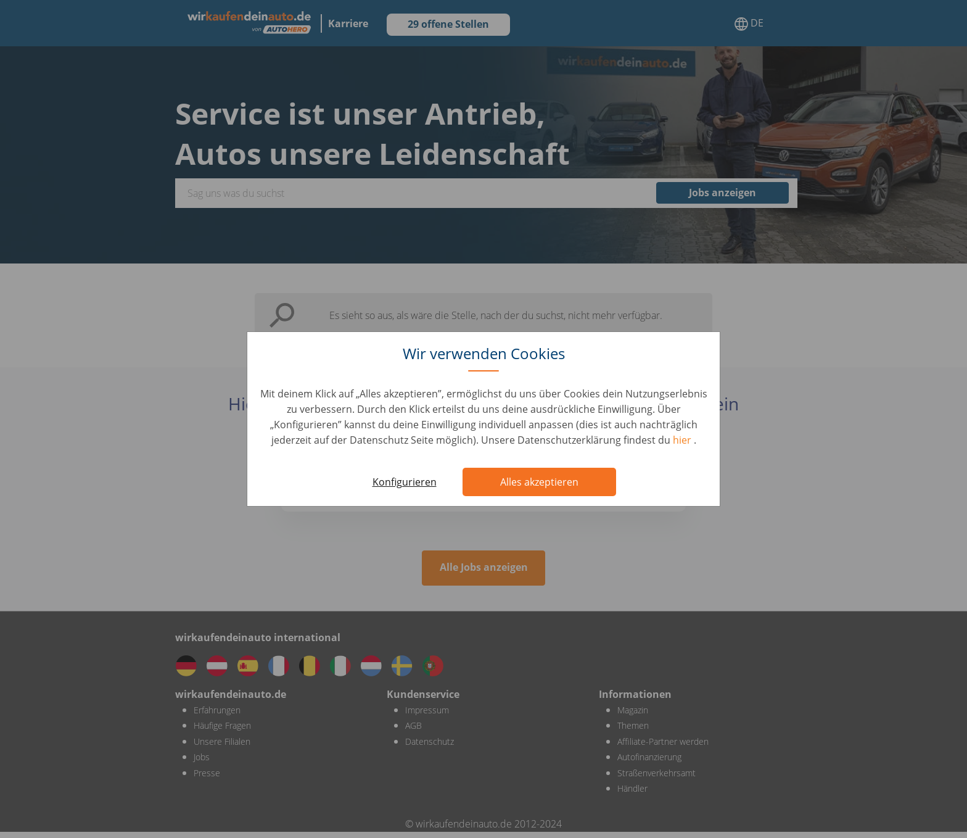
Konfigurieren (404, 482)
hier (683, 440)
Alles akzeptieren (539, 482)
